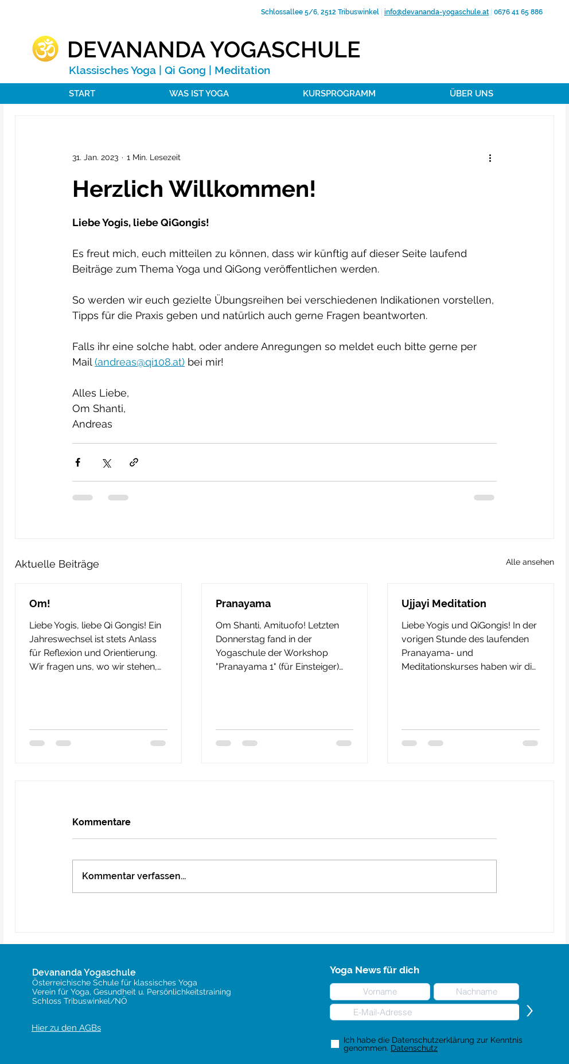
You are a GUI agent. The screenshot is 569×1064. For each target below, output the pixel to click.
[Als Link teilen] (133, 462)
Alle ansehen (530, 561)
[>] (529, 1011)
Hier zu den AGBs (66, 1028)
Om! (39, 603)
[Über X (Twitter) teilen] (105, 462)
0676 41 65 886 (517, 12)
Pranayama (243, 603)
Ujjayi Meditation (444, 603)
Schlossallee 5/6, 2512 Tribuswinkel (319, 12)
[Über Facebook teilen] (77, 462)
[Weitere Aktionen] (490, 157)
